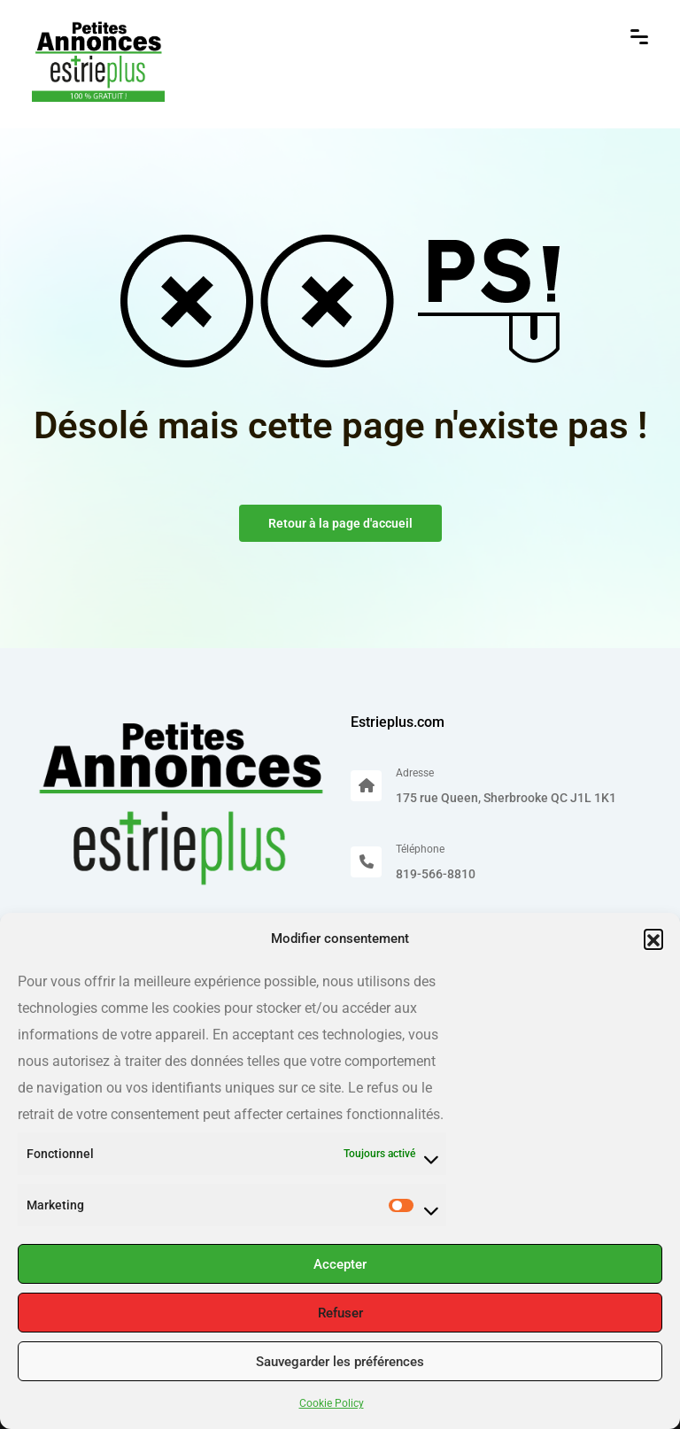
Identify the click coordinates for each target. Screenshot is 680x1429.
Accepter (340, 1264)
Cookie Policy (331, 1403)
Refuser (340, 1313)
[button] (653, 938)
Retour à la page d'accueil (340, 523)
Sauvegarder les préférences (340, 1362)
